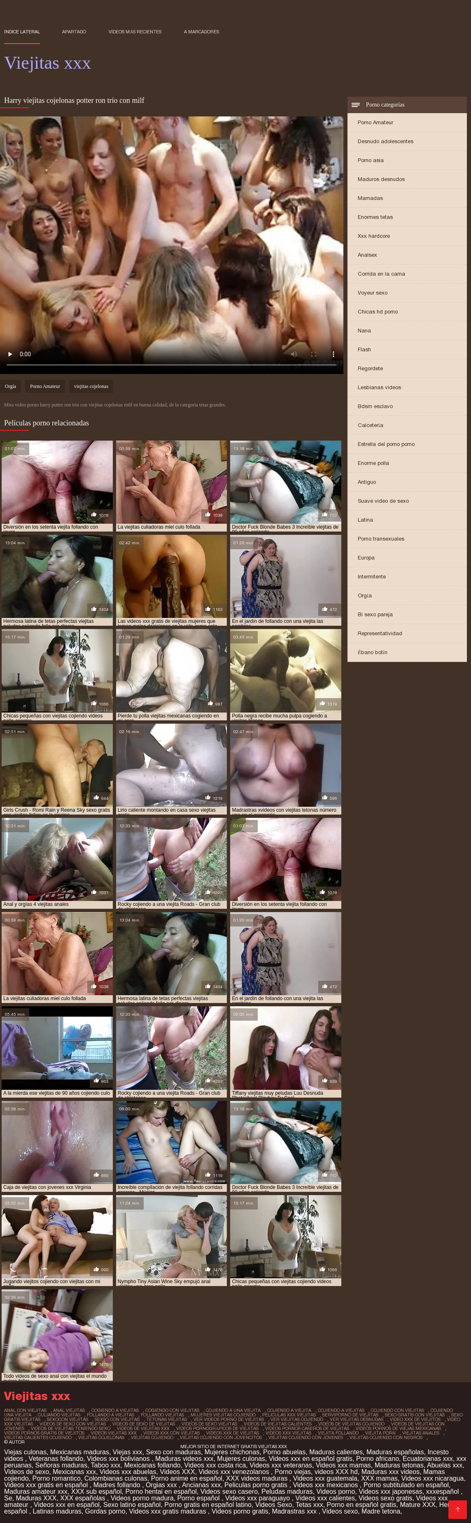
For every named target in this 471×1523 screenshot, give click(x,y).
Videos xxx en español (67, 1504)
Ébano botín (372, 652)
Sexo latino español (132, 1504)
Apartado (74, 31)
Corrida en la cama (381, 274)
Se (8, 1498)
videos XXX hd (336, 1471)
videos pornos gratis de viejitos (44, 1432)
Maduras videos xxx (184, 1458)
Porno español (199, 1498)
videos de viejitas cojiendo (351, 1423)
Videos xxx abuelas (128, 1471)
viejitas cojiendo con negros (386, 1437)
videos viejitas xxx (114, 1432)
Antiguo (367, 482)
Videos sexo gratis (385, 1498)
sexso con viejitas (117, 1419)
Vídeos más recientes (135, 31)
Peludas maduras (287, 1491)
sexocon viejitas (67, 1419)
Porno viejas (293, 1471)
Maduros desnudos (381, 179)
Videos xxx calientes (325, 1498)
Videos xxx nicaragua (432, 1478)
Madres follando (117, 1484)
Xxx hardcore (374, 236)
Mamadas (370, 198)
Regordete (370, 368)
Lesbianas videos (379, 387)
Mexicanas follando (152, 1465)
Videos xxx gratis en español (47, 1484)
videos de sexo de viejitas (143, 1423)
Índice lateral (22, 31)
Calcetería (370, 425)
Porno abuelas (284, 1452)
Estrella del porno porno (386, 444)
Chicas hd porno (378, 312)
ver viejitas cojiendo (296, 1419)
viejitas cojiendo (152, 1437)
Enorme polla (373, 463)
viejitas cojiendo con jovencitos (221, 1437)
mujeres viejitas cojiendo (223, 1414)
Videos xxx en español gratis (310, 1458)
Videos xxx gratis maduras (168, 1511)
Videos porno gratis (240, 1511)
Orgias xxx (162, 1484)
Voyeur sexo (372, 293)
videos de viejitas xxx (143, 1428)
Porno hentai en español (160, 1491)
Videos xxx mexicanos (326, 1484)
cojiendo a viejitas (341, 1410)
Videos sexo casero (229, 1491)
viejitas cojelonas (91, 386)
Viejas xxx (127, 1452)
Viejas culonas (25, 1452)
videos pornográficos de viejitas (217, 1428)
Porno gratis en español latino (208, 1504)
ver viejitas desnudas (356, 1419)
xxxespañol (443, 1491)
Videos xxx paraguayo (258, 1498)
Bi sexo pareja (375, 614)
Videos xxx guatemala (325, 1478)
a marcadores (201, 31)
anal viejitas (69, 1410)
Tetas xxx (309, 1504)
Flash (364, 349)
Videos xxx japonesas (390, 1491)
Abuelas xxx (444, 1465)
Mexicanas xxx (74, 1471)
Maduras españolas (395, 1452)
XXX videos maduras (257, 1478)
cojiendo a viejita (289, 1410)
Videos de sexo (26, 1471)
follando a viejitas (110, 1414)
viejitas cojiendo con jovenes (305, 1437)
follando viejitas (162, 1414)
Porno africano (377, 1458)
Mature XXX (418, 1504)
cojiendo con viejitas (397, 1410)
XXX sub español (96, 1491)
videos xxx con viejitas (171, 1432)
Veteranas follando (56, 1458)
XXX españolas (83, 1498)
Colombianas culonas (115, 1478)
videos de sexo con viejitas (73, 1423)
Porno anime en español (186, 1478)
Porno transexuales (381, 539)
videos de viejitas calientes (278, 1423)
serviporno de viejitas (350, 1414)
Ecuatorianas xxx (428, 1458)
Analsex (367, 255)
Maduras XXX (36, 1498)
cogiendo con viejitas (172, 1410)
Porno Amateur (375, 122)
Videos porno (335, 1491)
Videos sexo (340, 1511)
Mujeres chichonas (232, 1452)
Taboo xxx (106, 1465)
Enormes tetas (375, 217)
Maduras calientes (336, 1452)
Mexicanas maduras (79, 1452)
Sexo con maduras (173, 1452)
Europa (366, 558)
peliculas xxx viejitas (289, 1414)
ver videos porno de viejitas (229, 1419)
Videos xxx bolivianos (119, 1458)
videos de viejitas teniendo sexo (70, 1428)
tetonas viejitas (166, 1419)
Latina (365, 520)
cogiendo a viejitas (115, 1410)
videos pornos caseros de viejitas (307, 1428)
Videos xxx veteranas (280, 1465)
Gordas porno (105, 1511)
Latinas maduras (57, 1511)
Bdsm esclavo (375, 406)
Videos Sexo (273, 1504)
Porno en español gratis (361, 1504)
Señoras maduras (61, 1465)
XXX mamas (379, 1478)
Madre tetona (380, 1511)
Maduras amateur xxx (36, 1491)
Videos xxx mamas (343, 1465)
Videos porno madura (142, 1498)
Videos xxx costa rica (215, 1465)
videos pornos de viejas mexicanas (398, 1428)
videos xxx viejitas (288, 1432)
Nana (364, 330)
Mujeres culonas (241, 1458)
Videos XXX (177, 1471)
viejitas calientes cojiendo (38, 1437)
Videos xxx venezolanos (234, 1471)
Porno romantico (57, 1478)
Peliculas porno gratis (256, 1484)
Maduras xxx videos (390, 1471)
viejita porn (380, 1432)
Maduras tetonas (399, 1465)
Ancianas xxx (201, 1484)
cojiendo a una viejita (233, 1410)
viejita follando (338, 1432)
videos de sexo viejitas (209, 1423)
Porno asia (371, 160)
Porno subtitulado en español (406, 1484)
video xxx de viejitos (415, 1419)
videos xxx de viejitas (232, 1432)
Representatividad (380, 633)
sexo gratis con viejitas (415, 1414)
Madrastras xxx (295, 1511)
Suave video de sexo (383, 501)
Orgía (365, 595)
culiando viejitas (59, 1414)
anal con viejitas (25, 1410)
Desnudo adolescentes (385, 141)
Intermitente (372, 576)
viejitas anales (420, 1432)
